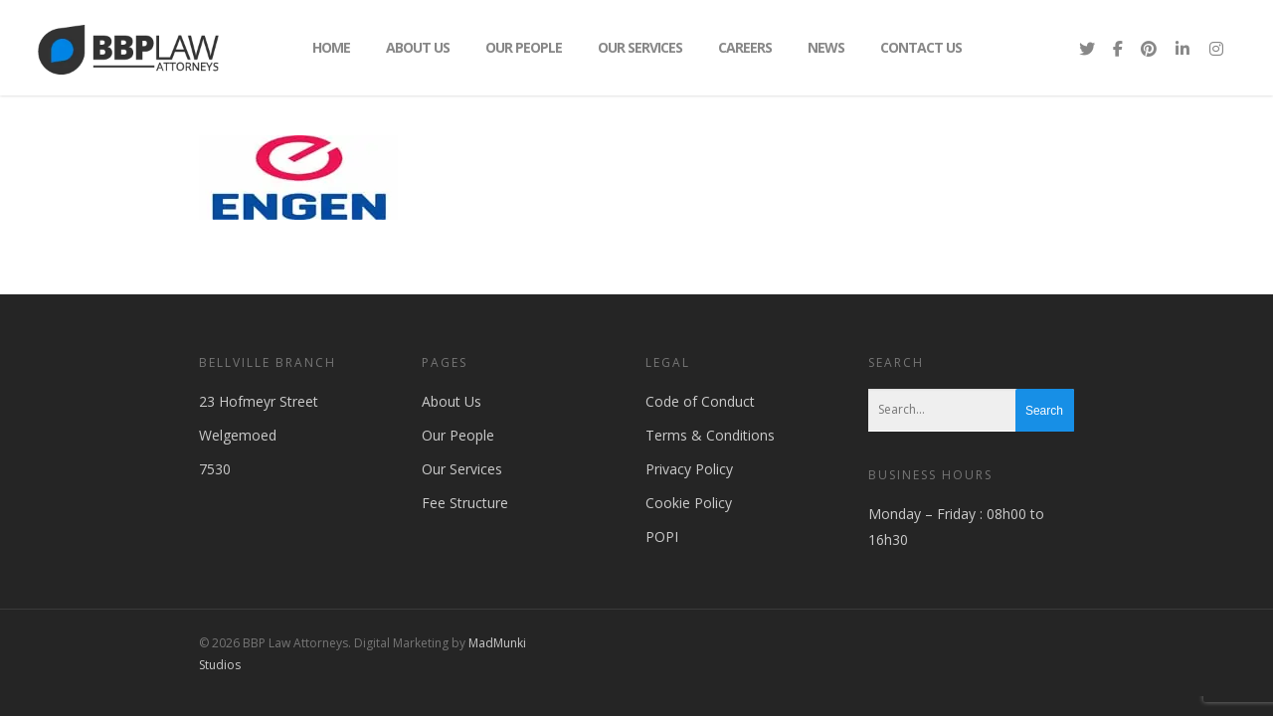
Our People (523, 47)
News (826, 47)
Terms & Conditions (710, 435)
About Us (418, 47)
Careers (745, 47)
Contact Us (921, 47)
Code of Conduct (700, 401)
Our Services (640, 47)
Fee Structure (465, 502)
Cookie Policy (688, 502)
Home (331, 47)
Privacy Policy (689, 468)
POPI (661, 536)
